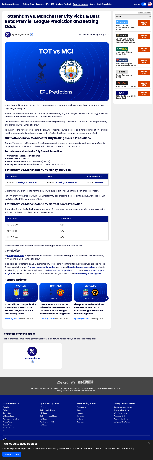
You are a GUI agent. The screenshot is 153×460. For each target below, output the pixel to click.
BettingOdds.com (15, 255)
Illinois (79, 410)
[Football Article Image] (21, 292)
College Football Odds (47, 410)
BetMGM (99, 182)
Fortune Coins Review (121, 419)
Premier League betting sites (87, 273)
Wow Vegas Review (120, 413)
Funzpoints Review (120, 416)
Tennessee (80, 422)
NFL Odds (43, 407)
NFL (47, 4)
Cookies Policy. (128, 448)
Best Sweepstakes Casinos (123, 407)
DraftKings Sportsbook (26, 182)
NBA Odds (43, 413)
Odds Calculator (104, 4)
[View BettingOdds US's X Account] (31, 34)
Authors (5, 410)
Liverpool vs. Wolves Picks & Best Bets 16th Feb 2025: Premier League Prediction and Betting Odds (89, 309)
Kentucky (80, 413)
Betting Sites (28, 4)
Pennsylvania (81, 407)
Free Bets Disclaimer (9, 428)
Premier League (80, 4)
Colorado (80, 416)
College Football (63, 4)
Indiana (80, 419)
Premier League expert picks (81, 267)
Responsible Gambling (10, 419)
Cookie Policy (7, 425)
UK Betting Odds (8, 416)
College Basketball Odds (48, 416)
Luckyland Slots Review (122, 422)
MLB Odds (43, 425)
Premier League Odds (47, 422)
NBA (52, 4)
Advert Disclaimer (144, 12)
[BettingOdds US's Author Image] (32, 351)
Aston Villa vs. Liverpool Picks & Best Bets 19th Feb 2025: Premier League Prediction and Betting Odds (20, 309)
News (92, 4)
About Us (6, 407)
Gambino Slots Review (121, 410)
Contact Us (7, 413)
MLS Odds (43, 419)
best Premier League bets (60, 270)
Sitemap (6, 431)
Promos (40, 4)
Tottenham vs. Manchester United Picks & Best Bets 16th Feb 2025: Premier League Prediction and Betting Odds (54, 309)
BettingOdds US (22, 34)
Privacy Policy (7, 422)
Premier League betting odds (41, 267)
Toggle (143, 4)
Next (106, 298)
